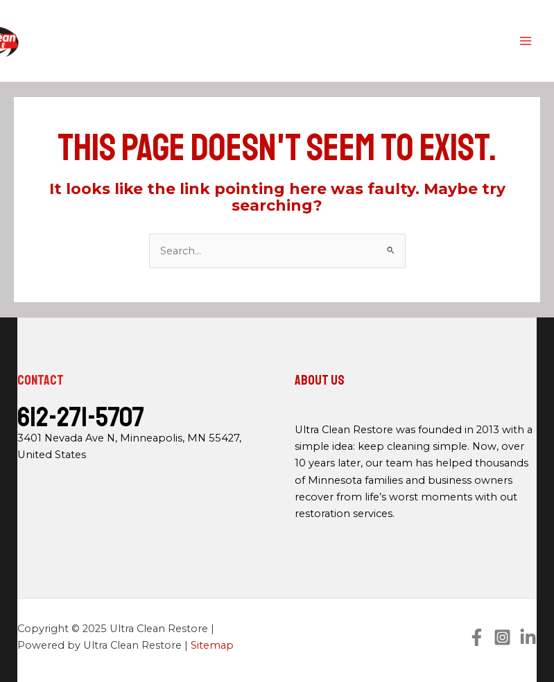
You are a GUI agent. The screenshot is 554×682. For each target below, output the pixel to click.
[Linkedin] (528, 637)
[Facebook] (476, 637)
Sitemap (212, 645)
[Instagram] (502, 637)
